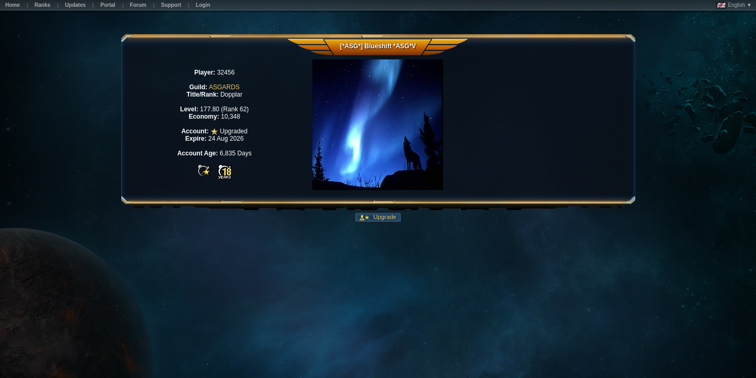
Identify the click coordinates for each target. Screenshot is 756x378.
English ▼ (734, 5)
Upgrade (384, 217)
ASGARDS (224, 87)
